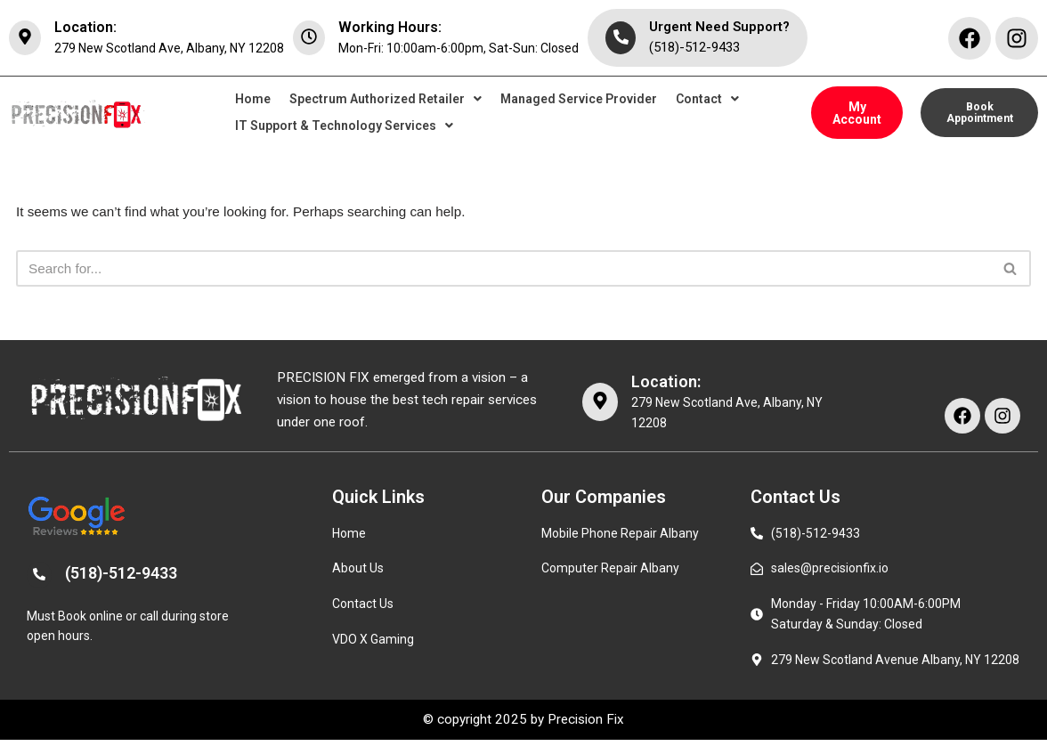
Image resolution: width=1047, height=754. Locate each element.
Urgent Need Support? (719, 27)
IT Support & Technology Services (344, 127)
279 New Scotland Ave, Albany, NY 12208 (169, 48)
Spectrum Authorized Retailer (385, 100)
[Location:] (25, 38)
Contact (707, 100)
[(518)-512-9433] (39, 585)
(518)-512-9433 (694, 47)
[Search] (503, 272)
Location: (85, 27)
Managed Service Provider (578, 100)
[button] (385, 100)
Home (253, 100)
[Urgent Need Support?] (620, 38)
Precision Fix (589, 733)
